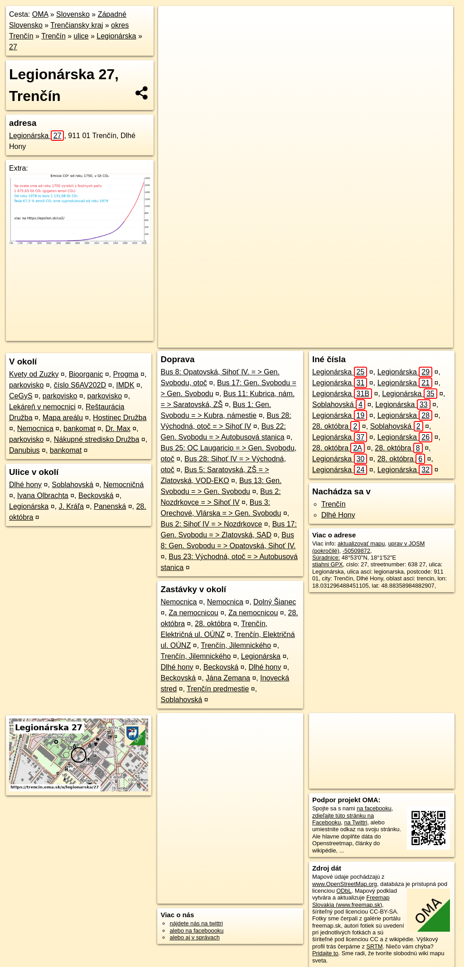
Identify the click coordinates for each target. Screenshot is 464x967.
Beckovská (95, 495)
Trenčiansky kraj (76, 25)
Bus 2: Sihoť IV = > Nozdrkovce (211, 524)
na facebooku (374, 808)
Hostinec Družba (119, 417)
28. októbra (213, 623)
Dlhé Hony (338, 515)
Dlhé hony (25, 484)
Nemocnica (35, 428)
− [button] (174, 35)
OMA (40, 14)
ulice (81, 36)
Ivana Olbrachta (42, 495)
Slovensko (73, 14)
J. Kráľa (70, 506)
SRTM (374, 946)
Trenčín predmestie (218, 689)
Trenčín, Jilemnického (236, 645)
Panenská (110, 506)
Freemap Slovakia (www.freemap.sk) (351, 901)
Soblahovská (72, 484)
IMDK (125, 385)
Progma (125, 374)
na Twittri (355, 822)
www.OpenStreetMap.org (344, 884)
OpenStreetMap (282, 324)
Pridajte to (325, 953)
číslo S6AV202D (80, 385)
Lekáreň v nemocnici (42, 407)
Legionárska (116, 36)
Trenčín (53, 36)
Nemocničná (123, 484)
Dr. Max (118, 428)
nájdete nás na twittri (195, 923)
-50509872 (356, 550)
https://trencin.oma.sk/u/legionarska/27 (405, 324)
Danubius (24, 450)
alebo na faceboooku (196, 930)
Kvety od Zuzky (33, 374)
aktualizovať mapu (361, 543)
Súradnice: (326, 557)
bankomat (79, 428)
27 (13, 47)
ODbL (343, 890)
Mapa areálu (63, 417)
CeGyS (21, 396)
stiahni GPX (327, 564)
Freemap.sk (329, 324)
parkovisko (26, 385)
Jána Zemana (228, 678)
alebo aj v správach (194, 937)
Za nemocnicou (193, 613)
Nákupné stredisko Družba (97, 439)
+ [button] (174, 21)
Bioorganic (86, 374)
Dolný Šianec (274, 602)
